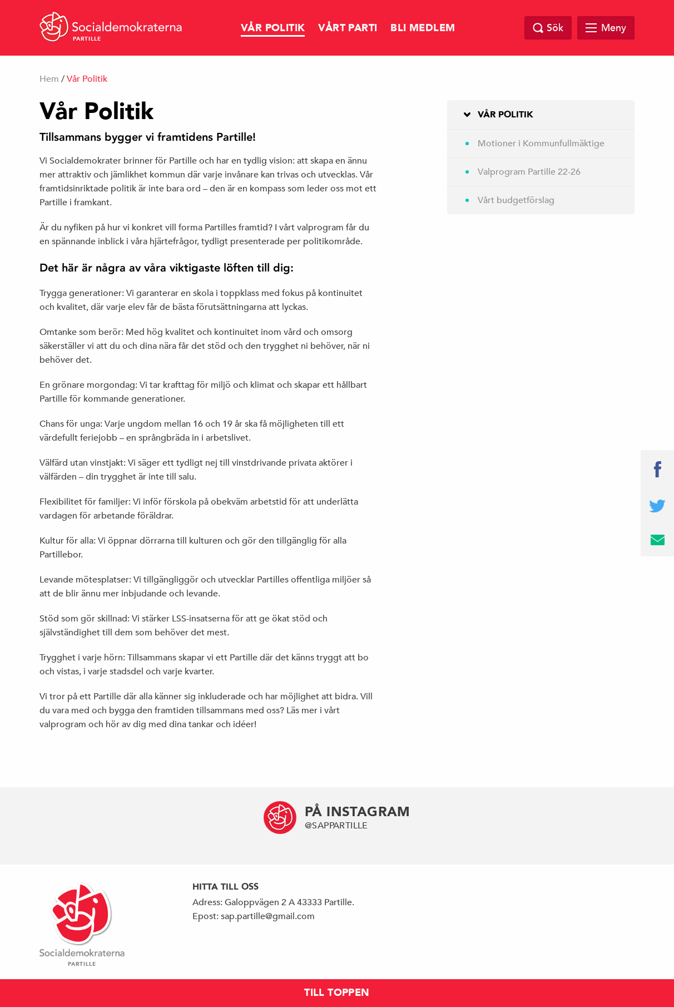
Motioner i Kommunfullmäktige (541, 143)
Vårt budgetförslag (516, 200)
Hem (49, 79)
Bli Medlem (422, 28)
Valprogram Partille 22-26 (529, 171)
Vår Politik (273, 28)
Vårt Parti (347, 28)
